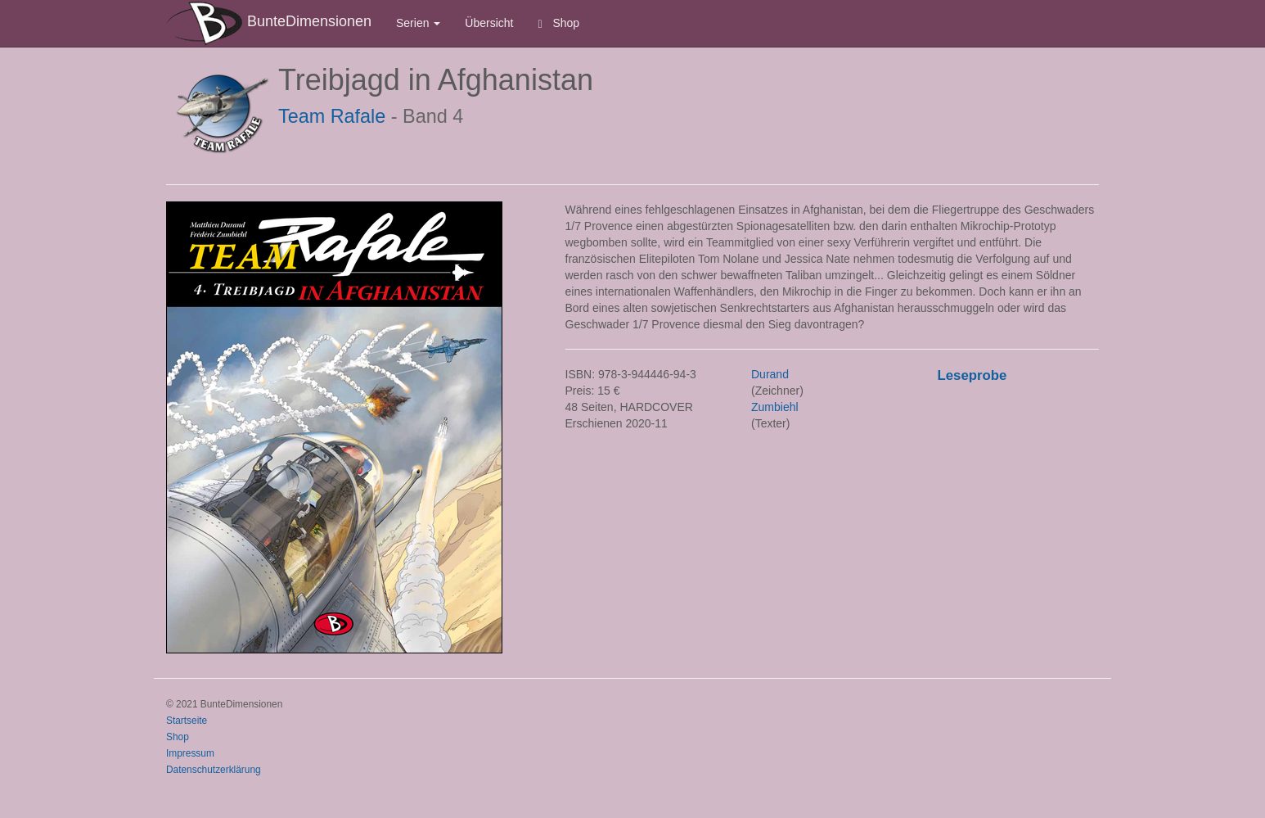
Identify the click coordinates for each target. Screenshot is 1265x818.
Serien (418, 22)
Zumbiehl (775, 407)
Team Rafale (331, 116)
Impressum (190, 753)
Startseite (186, 720)
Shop (559, 23)
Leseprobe (972, 375)
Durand (770, 374)
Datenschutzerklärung (213, 769)
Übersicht (489, 22)
